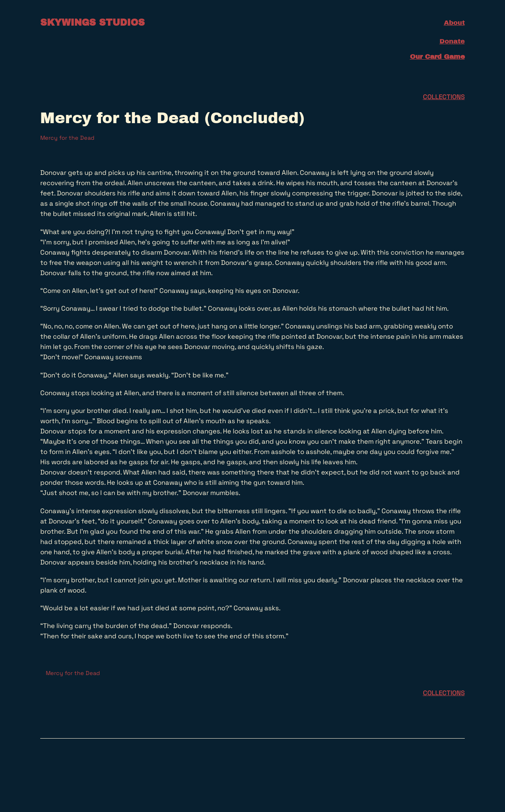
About (454, 22)
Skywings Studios (92, 23)
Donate (452, 41)
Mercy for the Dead (67, 137)
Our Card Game (437, 56)
